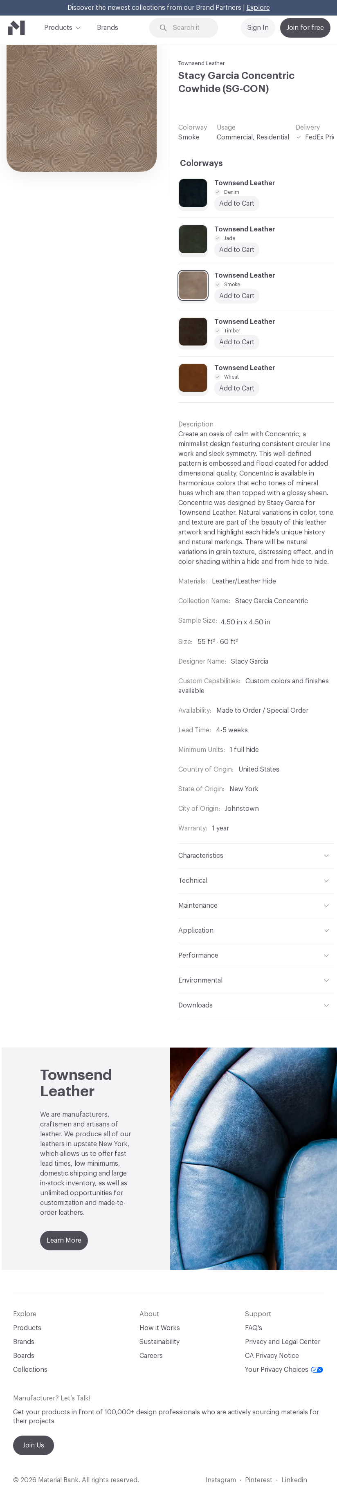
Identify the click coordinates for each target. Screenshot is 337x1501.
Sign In (258, 28)
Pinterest (258, 1480)
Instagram (220, 1480)
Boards (23, 1356)
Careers (151, 1356)
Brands (107, 28)
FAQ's (253, 1328)
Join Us (33, 1445)
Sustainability (159, 1342)
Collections (30, 1369)
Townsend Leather (201, 63)
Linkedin (294, 1480)
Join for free (305, 28)
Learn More (64, 1240)
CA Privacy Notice (272, 1356)
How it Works (159, 1328)
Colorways (201, 163)
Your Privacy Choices (284, 1369)
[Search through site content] (189, 28)
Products (58, 27)
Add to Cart (236, 203)
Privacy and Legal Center (282, 1342)
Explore (258, 7)
